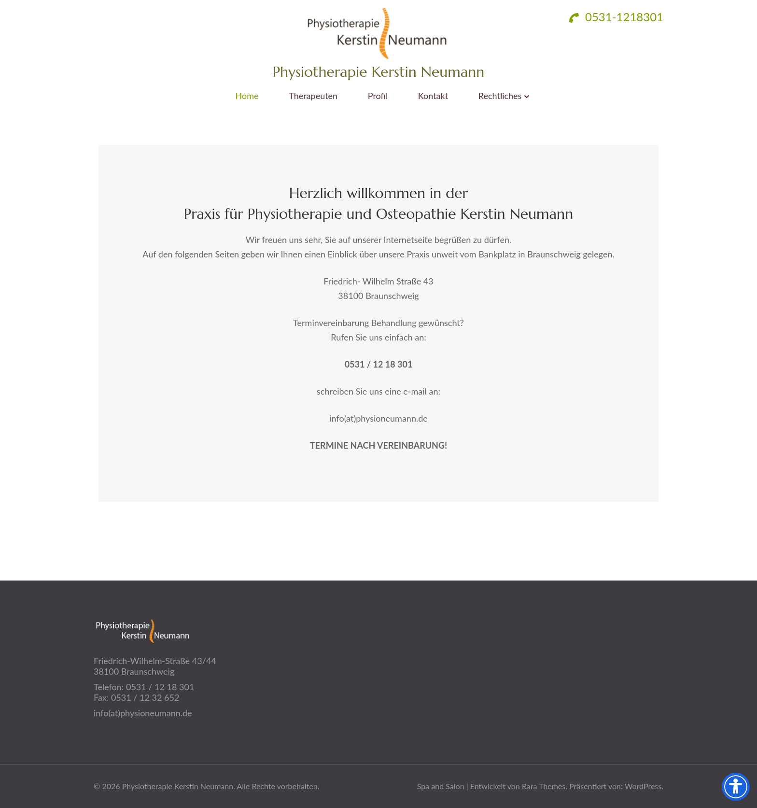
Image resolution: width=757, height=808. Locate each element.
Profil (378, 96)
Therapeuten (313, 96)
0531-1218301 (616, 17)
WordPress (643, 786)
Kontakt (433, 96)
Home (247, 96)
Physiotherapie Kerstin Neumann (379, 72)
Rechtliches (500, 96)
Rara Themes (543, 786)
